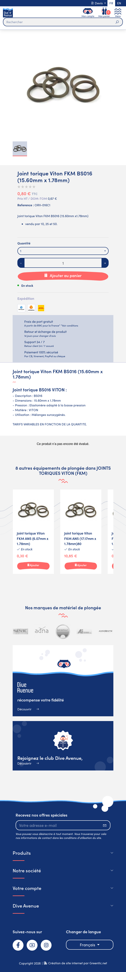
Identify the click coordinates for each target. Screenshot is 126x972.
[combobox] (63, 251)
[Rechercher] (63, 22)
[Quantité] (63, 263)
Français (88, 944)
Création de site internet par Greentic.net (77, 963)
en (119, 3)
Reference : (25, 205)
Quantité (23, 243)
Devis (97, 3)
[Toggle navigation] (118, 12)
